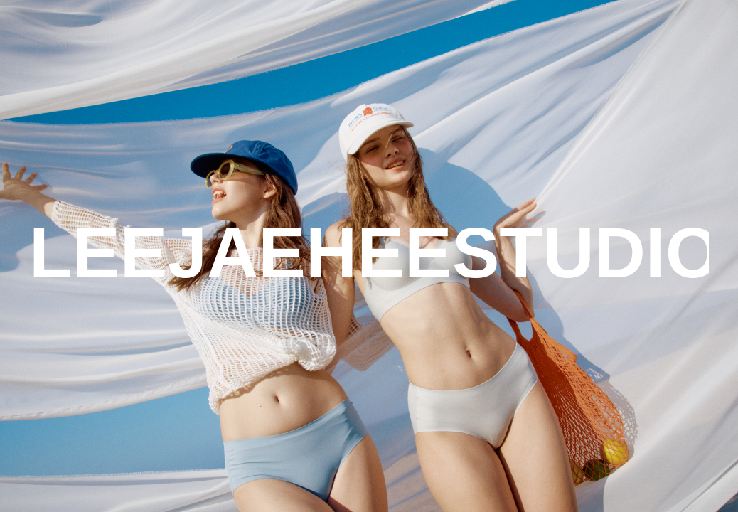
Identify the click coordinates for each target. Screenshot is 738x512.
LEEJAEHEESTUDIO (369, 252)
